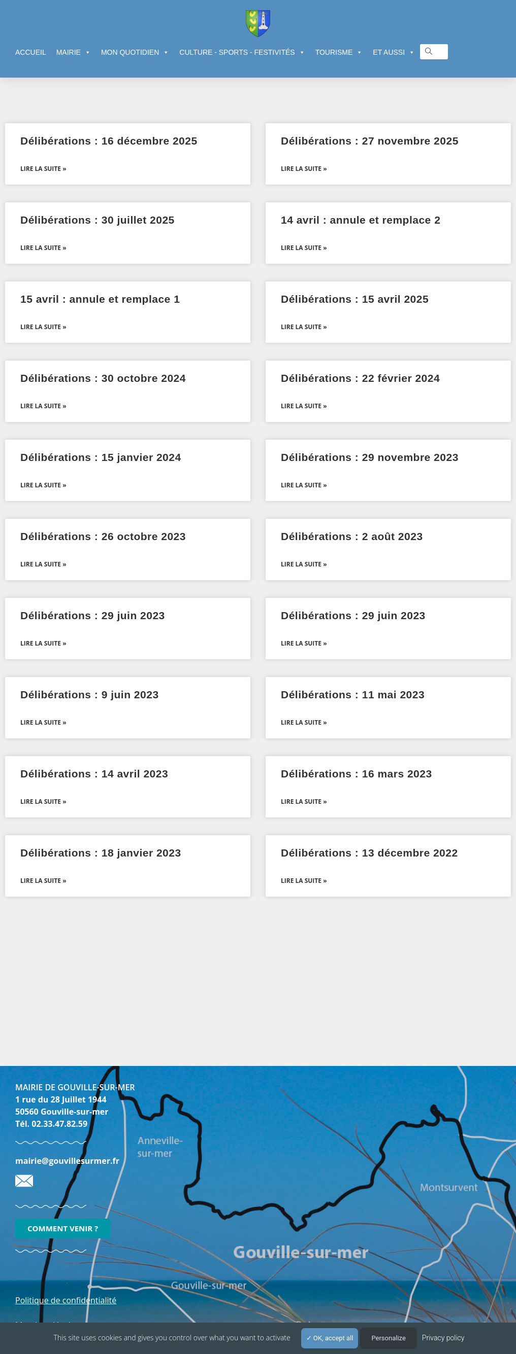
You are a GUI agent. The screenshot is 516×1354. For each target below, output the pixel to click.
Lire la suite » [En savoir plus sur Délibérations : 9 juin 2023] (43, 722)
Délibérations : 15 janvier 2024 (100, 457)
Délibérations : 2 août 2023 (352, 536)
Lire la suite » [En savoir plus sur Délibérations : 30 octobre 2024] (43, 406)
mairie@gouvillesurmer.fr (67, 1160)
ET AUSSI (394, 52)
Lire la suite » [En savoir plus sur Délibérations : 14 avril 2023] (43, 801)
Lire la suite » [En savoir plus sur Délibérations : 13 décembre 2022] (304, 880)
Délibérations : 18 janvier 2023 (100, 853)
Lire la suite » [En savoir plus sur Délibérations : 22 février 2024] (304, 406)
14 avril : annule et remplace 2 (360, 220)
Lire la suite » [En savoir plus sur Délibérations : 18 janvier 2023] (43, 880)
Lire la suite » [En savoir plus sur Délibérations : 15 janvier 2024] (43, 485)
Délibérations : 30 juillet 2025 (97, 220)
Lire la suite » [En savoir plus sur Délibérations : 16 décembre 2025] (43, 168)
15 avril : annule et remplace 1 (100, 299)
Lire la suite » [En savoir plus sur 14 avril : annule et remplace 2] (304, 247)
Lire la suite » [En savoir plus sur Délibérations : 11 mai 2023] (304, 722)
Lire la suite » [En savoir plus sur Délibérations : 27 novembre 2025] (304, 168)
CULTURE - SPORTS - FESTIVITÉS (242, 52)
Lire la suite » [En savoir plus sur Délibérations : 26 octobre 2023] (43, 564)
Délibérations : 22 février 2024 (360, 378)
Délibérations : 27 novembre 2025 (370, 141)
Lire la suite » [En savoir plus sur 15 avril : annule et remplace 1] (43, 327)
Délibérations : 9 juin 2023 (89, 694)
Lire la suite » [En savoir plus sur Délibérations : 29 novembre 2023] (304, 485)
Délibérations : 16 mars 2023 (356, 773)
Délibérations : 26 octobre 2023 (103, 536)
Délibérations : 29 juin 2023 (92, 615)
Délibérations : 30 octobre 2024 (103, 378)
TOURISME (339, 52)
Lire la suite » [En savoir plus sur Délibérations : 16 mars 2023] (304, 801)
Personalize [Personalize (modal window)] (388, 1338)
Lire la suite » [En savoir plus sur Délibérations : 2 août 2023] (304, 564)
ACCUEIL (30, 52)
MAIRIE (73, 52)
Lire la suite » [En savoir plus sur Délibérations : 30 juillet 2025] (43, 247)
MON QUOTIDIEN (135, 52)
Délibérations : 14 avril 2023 (94, 773)
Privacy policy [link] (443, 1338)
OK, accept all (329, 1338)
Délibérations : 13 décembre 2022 (369, 853)
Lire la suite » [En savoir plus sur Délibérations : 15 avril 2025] (304, 327)
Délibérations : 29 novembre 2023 (370, 457)
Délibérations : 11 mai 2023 (353, 694)
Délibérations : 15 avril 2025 (355, 299)
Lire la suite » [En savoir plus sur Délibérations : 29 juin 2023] (43, 643)
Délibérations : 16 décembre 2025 (109, 141)
